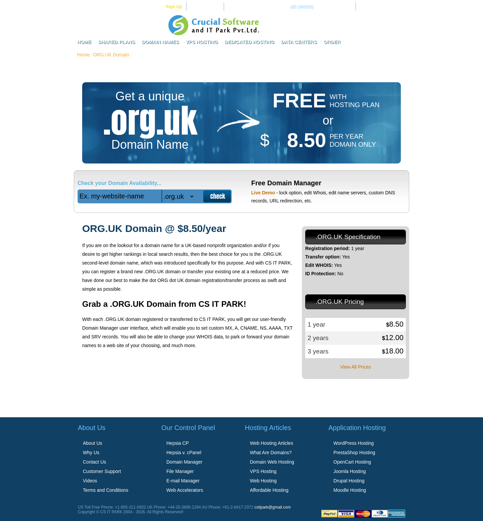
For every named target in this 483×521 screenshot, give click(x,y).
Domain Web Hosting (272, 462)
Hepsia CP (177, 443)
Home (84, 42)
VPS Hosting (202, 42)
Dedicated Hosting (249, 42)
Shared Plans (116, 42)
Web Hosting (263, 480)
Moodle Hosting (349, 490)
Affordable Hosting (269, 490)
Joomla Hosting (349, 471)
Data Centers (299, 42)
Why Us (91, 452)
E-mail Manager (183, 480)
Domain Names (160, 42)
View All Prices (355, 367)
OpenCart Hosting (352, 462)
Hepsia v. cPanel (183, 452)
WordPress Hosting (353, 443)
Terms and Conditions (105, 490)
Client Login (208, 6)
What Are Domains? (271, 452)
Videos (90, 480)
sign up (174, 6)
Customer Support (102, 471)
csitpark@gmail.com (273, 507)
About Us (92, 443)
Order (332, 42)
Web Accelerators (184, 490)
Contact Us (94, 462)
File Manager (180, 471)
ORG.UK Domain (111, 54)
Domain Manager (184, 462)
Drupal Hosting (349, 480)
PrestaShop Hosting (354, 452)
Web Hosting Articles (271, 443)
